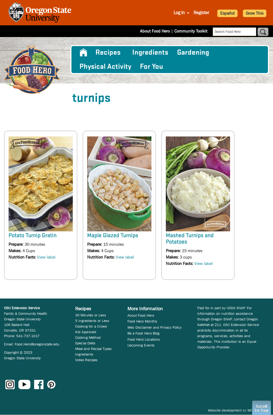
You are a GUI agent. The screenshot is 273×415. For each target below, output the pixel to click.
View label (46, 257)
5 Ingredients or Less (92, 320)
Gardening (193, 52)
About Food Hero (155, 31)
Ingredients (150, 52)
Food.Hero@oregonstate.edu (37, 344)
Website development (225, 410)
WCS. (251, 410)
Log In (179, 12)
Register (201, 12)
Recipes (108, 52)
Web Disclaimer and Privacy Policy (154, 327)
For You (151, 66)
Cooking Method (88, 337)
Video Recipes (86, 359)
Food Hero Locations (143, 339)
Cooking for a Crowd (91, 326)
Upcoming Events (141, 345)
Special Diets (85, 343)
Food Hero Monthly (142, 321)
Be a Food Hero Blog (143, 333)
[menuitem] (83, 52)
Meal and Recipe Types (93, 348)
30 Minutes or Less (90, 315)
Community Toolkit (190, 31)
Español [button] (227, 13)
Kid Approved (85, 331)
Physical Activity (105, 66)
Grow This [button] (254, 13)
